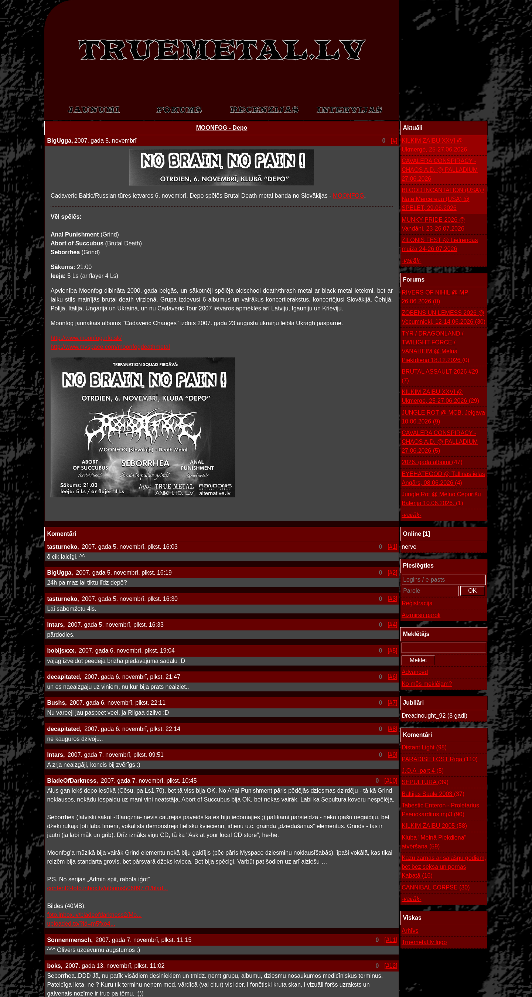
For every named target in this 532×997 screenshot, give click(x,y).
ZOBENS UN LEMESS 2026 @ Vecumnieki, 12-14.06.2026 (443, 318)
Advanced (415, 672)
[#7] (393, 703)
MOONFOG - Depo (222, 128)
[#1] (393, 547)
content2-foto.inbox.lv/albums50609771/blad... (107, 888)
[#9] (393, 755)
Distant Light (424, 747)
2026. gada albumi (432, 462)
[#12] (391, 966)
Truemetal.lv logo (424, 942)
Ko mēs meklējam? (427, 684)
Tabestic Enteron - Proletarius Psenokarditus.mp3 (440, 810)
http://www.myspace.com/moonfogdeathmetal (110, 347)
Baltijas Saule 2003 (433, 794)
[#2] (393, 572)
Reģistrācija (417, 603)
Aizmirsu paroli (421, 615)
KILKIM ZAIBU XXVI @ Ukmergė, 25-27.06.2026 (434, 145)
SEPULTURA (425, 782)
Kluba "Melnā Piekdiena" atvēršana (434, 842)
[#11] (391, 940)
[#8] (393, 729)
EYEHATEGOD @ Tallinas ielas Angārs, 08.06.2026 (443, 479)
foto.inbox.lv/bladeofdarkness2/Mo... (94, 915)
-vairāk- (411, 261)
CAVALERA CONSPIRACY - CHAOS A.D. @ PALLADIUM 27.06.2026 (440, 170)
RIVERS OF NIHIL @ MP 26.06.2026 (435, 297)
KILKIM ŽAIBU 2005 (434, 825)
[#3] (393, 599)
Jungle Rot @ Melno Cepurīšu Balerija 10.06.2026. (441, 499)
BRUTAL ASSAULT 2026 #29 (440, 376)
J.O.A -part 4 (423, 770)
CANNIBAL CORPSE (436, 887)
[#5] (393, 650)
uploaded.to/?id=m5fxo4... (81, 924)
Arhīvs (410, 931)
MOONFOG (348, 196)
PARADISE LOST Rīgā (440, 759)
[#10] (391, 780)
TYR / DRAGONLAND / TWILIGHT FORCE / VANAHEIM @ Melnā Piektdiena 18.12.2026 (435, 347)
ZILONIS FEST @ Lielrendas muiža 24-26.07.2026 (440, 244)
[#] (394, 140)
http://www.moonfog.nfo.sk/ (86, 338)
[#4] (393, 625)
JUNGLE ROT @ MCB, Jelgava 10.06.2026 (443, 417)
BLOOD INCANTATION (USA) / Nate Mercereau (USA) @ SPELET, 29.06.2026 (443, 199)
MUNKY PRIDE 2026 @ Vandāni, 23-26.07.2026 (433, 224)
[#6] (393, 677)
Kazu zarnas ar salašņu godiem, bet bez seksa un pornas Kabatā (444, 867)
